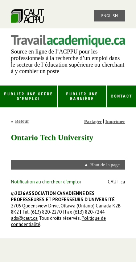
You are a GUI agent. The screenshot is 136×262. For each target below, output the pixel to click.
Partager (93, 121)
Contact (121, 96)
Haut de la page (105, 164)
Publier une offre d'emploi (28, 96)
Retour (22, 121)
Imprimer (115, 121)
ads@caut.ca (24, 218)
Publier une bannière (82, 96)
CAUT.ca (116, 182)
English (109, 15)
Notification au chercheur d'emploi (46, 182)
